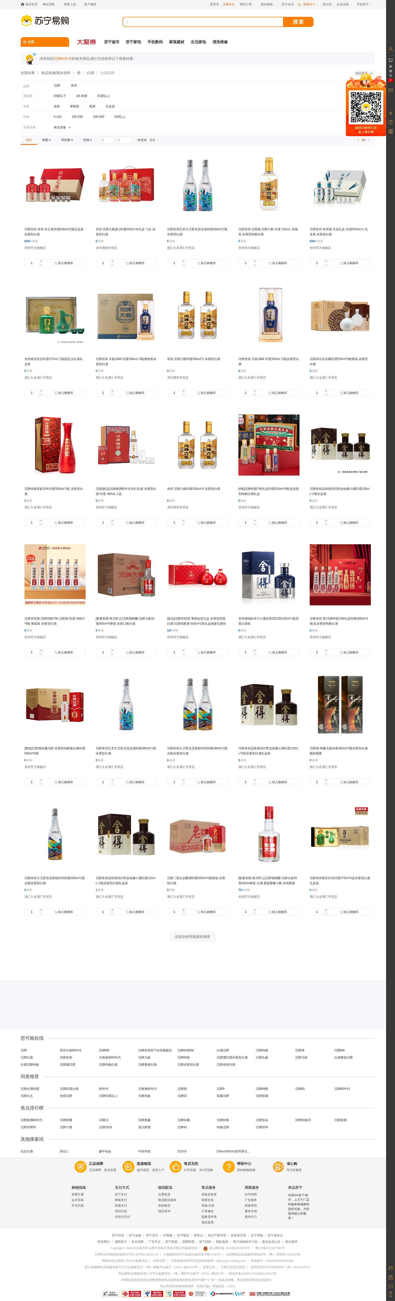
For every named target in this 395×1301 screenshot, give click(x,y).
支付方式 (122, 1188)
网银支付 (121, 1200)
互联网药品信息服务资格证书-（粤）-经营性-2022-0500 (263, 1254)
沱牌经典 (223, 1120)
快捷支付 (121, 1205)
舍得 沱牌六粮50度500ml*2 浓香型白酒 (193, 359)
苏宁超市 (111, 42)
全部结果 (28, 73)
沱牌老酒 (340, 1120)
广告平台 (154, 1241)
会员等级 (78, 1200)
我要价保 (207, 1200)
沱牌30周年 (28, 1127)
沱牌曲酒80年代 (31, 1120)
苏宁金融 (135, 1235)
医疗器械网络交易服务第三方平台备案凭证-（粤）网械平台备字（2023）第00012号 (141, 1267)
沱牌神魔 (66, 1120)
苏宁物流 (183, 1235)
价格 (26, 117)
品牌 (26, 86)
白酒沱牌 (223, 1050)
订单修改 (207, 1211)
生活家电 (198, 42)
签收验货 (164, 1205)
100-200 (77, 117)
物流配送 (165, 1188)
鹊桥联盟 (188, 1241)
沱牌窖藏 (262, 1096)
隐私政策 (222, 1241)
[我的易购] (268, 4)
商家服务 (252, 1188)
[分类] (45, 42)
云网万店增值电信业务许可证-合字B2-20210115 (126, 1254)
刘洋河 (182, 1151)
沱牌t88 (339, 1050)
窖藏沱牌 (223, 1096)
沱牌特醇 (262, 1089)
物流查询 (164, 1211)
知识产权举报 (217, 1235)
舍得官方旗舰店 (35, 248)
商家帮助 (251, 1205)
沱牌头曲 (262, 1057)
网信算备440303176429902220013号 (252, 1273)
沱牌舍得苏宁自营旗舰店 (155, 1050)
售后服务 (208, 1188)
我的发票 (207, 1222)
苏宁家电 (133, 42)
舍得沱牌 (66, 1096)
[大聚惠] (87, 42)
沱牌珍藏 (184, 1120)
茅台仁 (64, 1151)
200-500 (98, 117)
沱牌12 (103, 1120)
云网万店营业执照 (233, 1267)
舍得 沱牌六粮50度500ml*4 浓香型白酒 (193, 489)
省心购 (292, 1164)
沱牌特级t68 (186, 1050)
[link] (29, 140)
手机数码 (155, 42)
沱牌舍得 (66, 1057)
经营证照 (159, 1261)
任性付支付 (122, 1217)
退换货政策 (209, 1194)
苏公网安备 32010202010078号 (226, 1248)
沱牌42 (182, 1127)
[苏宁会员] (287, 4)
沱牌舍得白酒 (226, 1064)
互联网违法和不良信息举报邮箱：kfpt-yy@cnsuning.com (208, 1261)
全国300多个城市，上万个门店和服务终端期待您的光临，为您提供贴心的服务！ (298, 1206)
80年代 (103, 1089)
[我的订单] (247, 4)
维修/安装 (207, 1205)
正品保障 (96, 1164)
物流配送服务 (167, 1200)
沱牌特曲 (262, 1050)
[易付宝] (327, 4)
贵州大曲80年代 (70, 1050)
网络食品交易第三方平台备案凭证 (125, 1261)
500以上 (120, 117)
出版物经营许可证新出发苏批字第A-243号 (192, 1254)
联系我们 (104, 1241)
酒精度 (27, 96)
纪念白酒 (27, 1151)
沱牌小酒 (66, 1127)
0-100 (58, 117)
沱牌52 (182, 1096)
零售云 (198, 1235)
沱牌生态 (27, 1096)
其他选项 (29, 127)
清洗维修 (220, 42)
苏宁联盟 (171, 1241)
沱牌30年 (262, 1127)
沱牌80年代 (342, 1089)
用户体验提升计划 (245, 1241)
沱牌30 (182, 1089)
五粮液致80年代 (110, 1057)
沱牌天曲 (301, 1057)
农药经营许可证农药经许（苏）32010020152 (280, 1267)
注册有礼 (229, 4)
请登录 (214, 4)
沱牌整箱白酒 (147, 1064)
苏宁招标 (205, 1241)
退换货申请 (209, 1217)
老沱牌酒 (144, 1127)
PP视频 (167, 1235)
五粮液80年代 (147, 1089)
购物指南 (79, 1188)
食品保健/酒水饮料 (56, 73)
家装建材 (176, 42)
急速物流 (144, 1164)
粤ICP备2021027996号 (269, 1248)
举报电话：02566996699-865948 (272, 1261)
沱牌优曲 (144, 1096)
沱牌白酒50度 (30, 1089)
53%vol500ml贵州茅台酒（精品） (235, 1151)
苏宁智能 (257, 1235)
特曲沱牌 (223, 1127)
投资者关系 (238, 1235)
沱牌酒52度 (67, 1064)
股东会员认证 (271, 1241)
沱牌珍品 (262, 1120)
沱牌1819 (105, 1127)
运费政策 (164, 1194)
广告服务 (251, 1200)
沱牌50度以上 (108, 1096)
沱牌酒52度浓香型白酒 (232, 1057)
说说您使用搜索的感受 (192, 937)
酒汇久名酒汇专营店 (181, 248)
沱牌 (24, 1050)
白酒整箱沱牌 (343, 1057)
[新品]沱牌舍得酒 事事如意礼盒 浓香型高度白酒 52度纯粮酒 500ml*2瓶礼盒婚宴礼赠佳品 (196, 624)
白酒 (90, 73)
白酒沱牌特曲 (30, 1064)
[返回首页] (30, 4)
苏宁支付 (121, 1194)
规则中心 (251, 1217)
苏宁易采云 (275, 1235)
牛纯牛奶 (144, 1151)
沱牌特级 (184, 1057)
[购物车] (308, 4)
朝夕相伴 (291, 1241)
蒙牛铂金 (105, 1151)
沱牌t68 (104, 1050)
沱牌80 (300, 1089)
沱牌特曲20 (303, 1120)
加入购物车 (64, 263)
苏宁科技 (118, 1235)
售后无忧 (191, 1164)
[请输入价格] (108, 140)
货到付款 (121, 1211)
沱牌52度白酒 (69, 1089)
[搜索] (206, 21)
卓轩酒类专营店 (106, 248)
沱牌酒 (299, 1050)
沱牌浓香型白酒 (188, 1064)
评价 (31, 241)
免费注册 (78, 1194)
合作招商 (251, 1194)
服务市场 (251, 1211)
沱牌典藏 (144, 1120)
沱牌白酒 (27, 1057)
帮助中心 (244, 1164)
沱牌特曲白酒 (108, 1064)
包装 (26, 106)
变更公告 (209, 1267)
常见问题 (78, 1205)
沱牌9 (221, 1089)
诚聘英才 (121, 1241)
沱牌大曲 (144, 1057)
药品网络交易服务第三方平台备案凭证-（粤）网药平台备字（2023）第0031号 (171, 1273)
